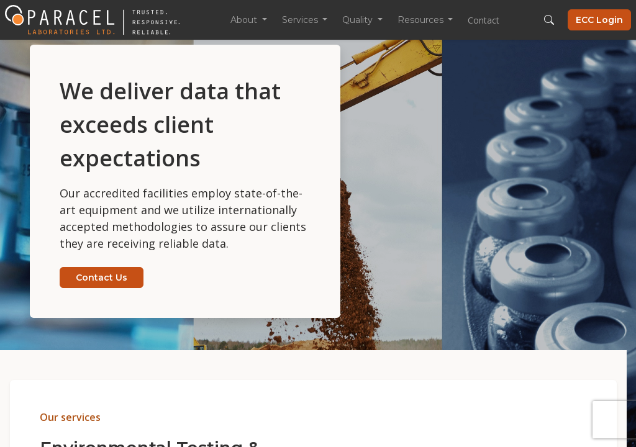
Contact (483, 20)
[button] (549, 19)
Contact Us (101, 277)
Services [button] (301, 19)
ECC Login (599, 19)
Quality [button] (358, 19)
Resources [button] (422, 19)
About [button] (245, 19)
